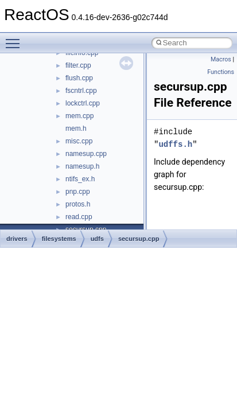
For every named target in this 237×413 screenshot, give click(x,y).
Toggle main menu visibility (15, 38)
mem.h (76, 128)
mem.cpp (79, 116)
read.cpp (78, 217)
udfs (97, 238)
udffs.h (175, 144)
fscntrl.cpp (81, 91)
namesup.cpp (86, 154)
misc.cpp (78, 141)
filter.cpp (78, 65)
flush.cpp (79, 78)
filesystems (59, 238)
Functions (220, 72)
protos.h (77, 204)
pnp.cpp (77, 192)
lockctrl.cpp (82, 103)
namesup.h (82, 166)
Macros (221, 59)
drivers (17, 238)
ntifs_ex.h (80, 179)
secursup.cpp (139, 238)
